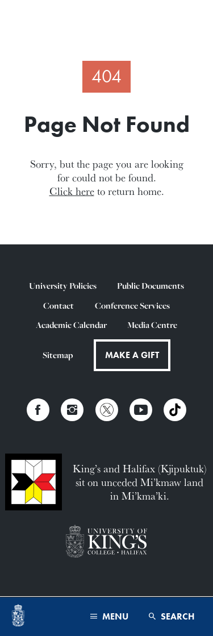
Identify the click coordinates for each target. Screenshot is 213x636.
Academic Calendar (71, 325)
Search (172, 616)
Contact (58, 305)
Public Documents (150, 286)
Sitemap (58, 355)
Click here (71, 191)
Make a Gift (132, 355)
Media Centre (152, 325)
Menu (109, 616)
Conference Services (132, 305)
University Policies (63, 286)
